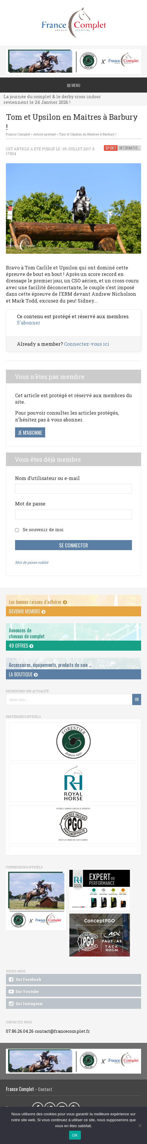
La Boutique (23, 674)
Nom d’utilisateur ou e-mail (47, 478)
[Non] (140, 1125)
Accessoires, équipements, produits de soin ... (50, 664)
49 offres (21, 645)
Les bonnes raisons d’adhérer (38, 601)
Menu (73, 85)
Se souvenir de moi (43, 529)
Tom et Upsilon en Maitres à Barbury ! (87, 134)
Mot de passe (30, 503)
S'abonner (28, 322)
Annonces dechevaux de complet (27, 633)
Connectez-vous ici (86, 344)
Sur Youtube (23, 991)
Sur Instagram (25, 1003)
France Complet (18, 134)
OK (75, 1135)
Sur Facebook (24, 979)
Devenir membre (27, 611)
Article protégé (44, 134)
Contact (45, 1089)
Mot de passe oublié (31, 562)
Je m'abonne (30, 432)
